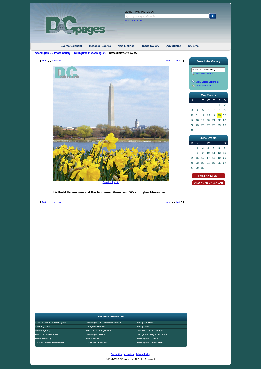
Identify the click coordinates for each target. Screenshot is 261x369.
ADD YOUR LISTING (134, 21)
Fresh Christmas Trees (47, 334)
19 (202, 120)
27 (208, 125)
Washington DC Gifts (147, 338)
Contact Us (116, 354)
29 (219, 125)
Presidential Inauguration (99, 330)
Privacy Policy (143, 354)
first (44, 60)
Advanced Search (205, 73)
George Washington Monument (153, 334)
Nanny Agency (42, 330)
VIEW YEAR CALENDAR (208, 182)
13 (224, 152)
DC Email (194, 45)
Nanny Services (145, 322)
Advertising (173, 45)
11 (213, 152)
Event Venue (92, 338)
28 (213, 125)
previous (56, 60)
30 (224, 125)
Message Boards (100, 45)
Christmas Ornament (96, 342)
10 (208, 152)
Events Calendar (71, 45)
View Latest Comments (208, 82)
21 (213, 120)
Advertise (129, 354)
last (178, 60)
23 (224, 120)
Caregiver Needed (95, 326)
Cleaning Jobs (42, 326)
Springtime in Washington (89, 53)
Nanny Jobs (143, 326)
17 (192, 120)
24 (192, 125)
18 (197, 120)
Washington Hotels (95, 334)
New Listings (126, 45)
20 (208, 120)
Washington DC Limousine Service (104, 322)
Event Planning (43, 338)
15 (219, 115)
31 (192, 130)
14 (192, 157)
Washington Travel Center (150, 342)
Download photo (111, 182)
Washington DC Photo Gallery (53, 53)
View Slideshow (204, 85)
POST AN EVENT (208, 175)
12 (219, 152)
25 (197, 125)
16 (224, 115)
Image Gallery (150, 45)
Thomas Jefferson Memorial (49, 342)
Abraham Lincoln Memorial (150, 330)
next (168, 60)
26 (202, 125)
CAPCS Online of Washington (50, 322)
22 (219, 120)
